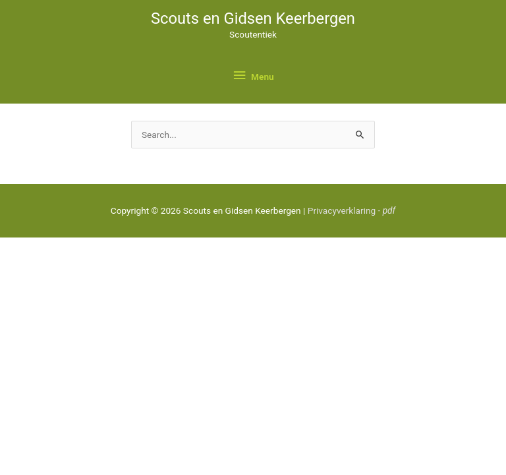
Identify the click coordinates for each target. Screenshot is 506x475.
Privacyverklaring (351, 210)
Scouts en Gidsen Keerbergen (253, 18)
